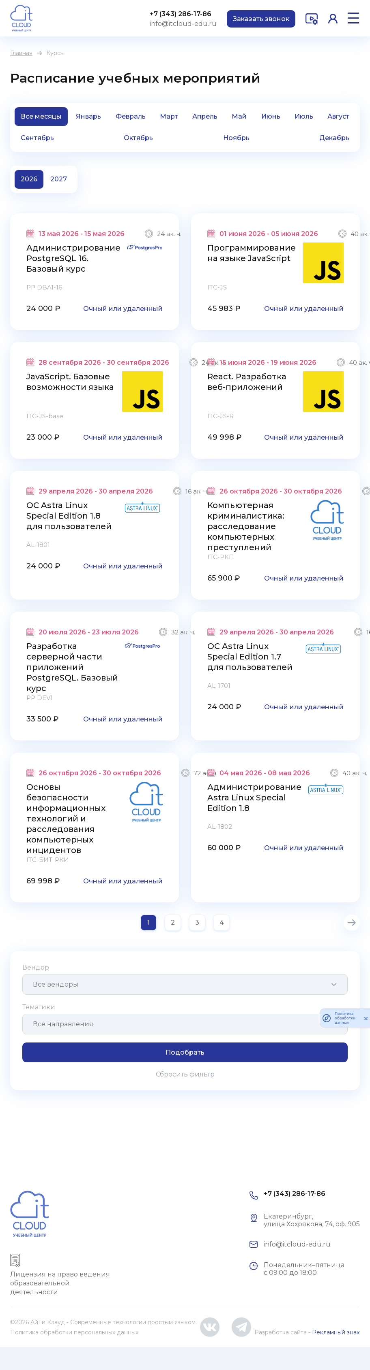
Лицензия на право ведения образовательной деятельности (60, 1283)
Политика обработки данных (345, 1018)
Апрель (204, 116)
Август (338, 116)
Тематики (38, 1007)
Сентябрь (37, 138)
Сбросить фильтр (185, 1074)
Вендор (35, 967)
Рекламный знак (336, 1332)
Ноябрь (236, 138)
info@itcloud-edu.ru (183, 24)
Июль (304, 116)
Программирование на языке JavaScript (251, 253)
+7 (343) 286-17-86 (180, 14)
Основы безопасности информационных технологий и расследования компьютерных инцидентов (65, 818)
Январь (88, 116)
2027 (58, 179)
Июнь (270, 116)
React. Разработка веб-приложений (246, 382)
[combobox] (185, 984)
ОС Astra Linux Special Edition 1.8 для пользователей (69, 515)
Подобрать (185, 1052)
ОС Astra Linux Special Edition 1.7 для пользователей (250, 656)
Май (239, 116)
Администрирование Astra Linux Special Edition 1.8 (254, 797)
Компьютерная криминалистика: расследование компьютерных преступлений (245, 526)
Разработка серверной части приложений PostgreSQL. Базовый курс (72, 667)
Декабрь (334, 138)
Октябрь (138, 138)
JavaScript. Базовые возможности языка (70, 382)
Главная (21, 53)
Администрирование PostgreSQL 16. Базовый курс (73, 258)
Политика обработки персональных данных (74, 1332)
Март (169, 116)
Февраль (131, 116)
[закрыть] (366, 1018)
